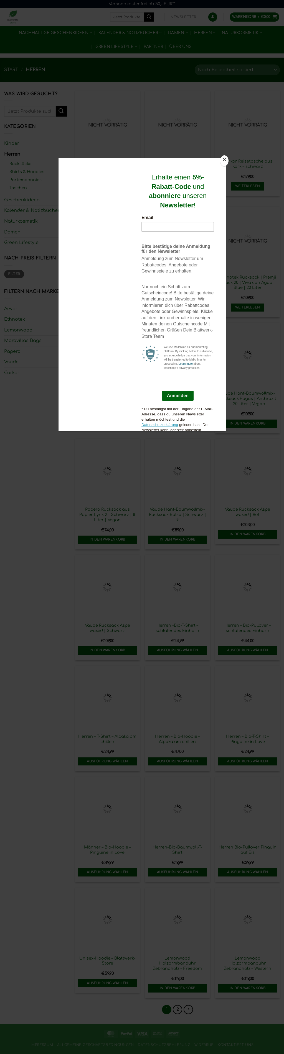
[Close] (224, 160)
